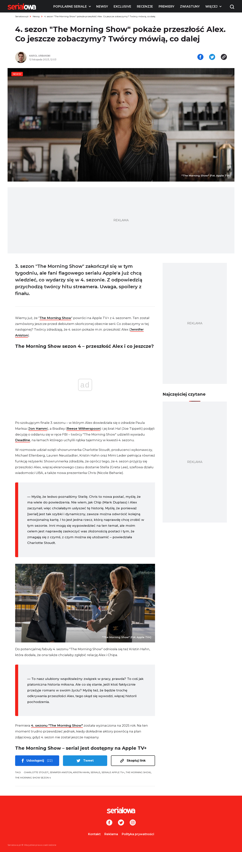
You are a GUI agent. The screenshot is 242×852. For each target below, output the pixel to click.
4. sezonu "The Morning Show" (57, 725)
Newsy (102, 6)
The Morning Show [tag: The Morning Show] (138, 772)
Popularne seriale (70, 6)
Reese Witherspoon (83, 428)
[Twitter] (121, 822)
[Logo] (22, 6)
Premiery (166, 6)
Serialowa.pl (21, 16)
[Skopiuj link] (224, 57)
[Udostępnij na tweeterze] (212, 57)
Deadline (22, 440)
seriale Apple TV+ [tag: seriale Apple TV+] (113, 772)
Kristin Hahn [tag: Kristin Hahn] (81, 772)
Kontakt (94, 834)
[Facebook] (109, 822)
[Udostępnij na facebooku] (200, 57)
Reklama (111, 834)
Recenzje (145, 6)
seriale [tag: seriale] (95, 772)
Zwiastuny (190, 6)
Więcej (211, 6)
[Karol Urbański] (73, 56)
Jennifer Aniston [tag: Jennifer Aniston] (61, 772)
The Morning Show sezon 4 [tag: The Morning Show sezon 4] (33, 777)
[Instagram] (133, 822)
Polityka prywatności (138, 834)
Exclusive (122, 6)
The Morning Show (55, 318)
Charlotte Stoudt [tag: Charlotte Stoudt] (36, 772)
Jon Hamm (38, 428)
